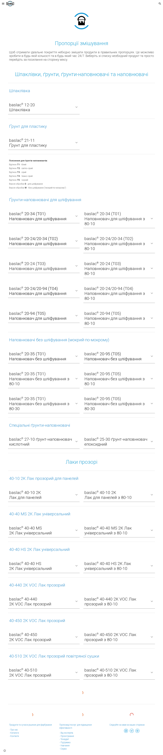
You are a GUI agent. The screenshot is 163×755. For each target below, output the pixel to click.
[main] (81, 43)
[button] (3, 3)
